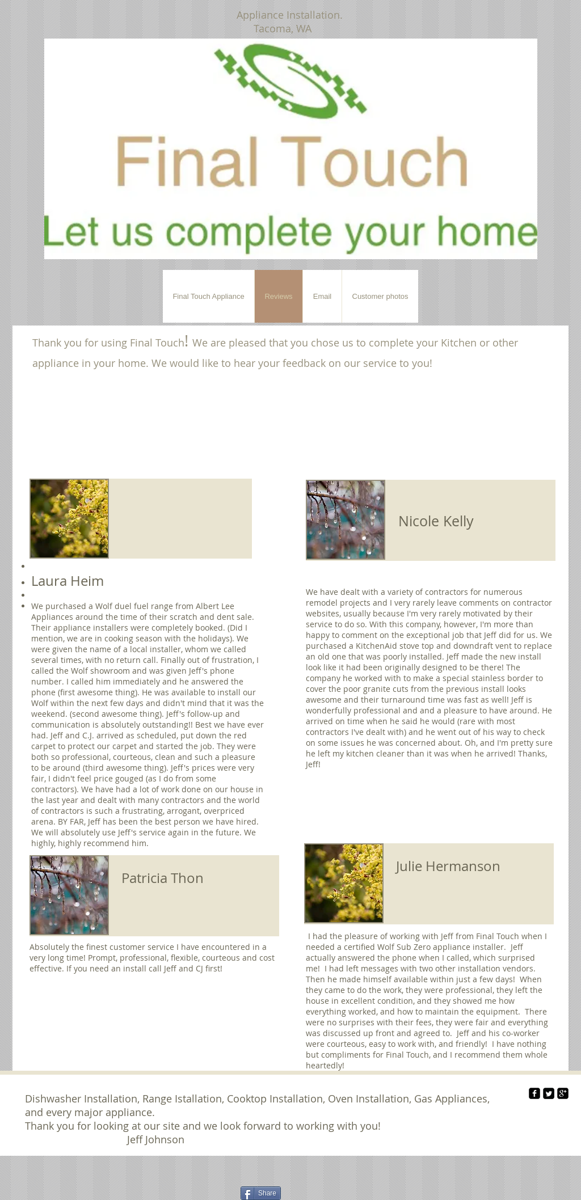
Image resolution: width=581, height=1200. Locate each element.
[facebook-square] (534, 1093)
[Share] (261, 1193)
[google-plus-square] (563, 1093)
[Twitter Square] (548, 1093)
